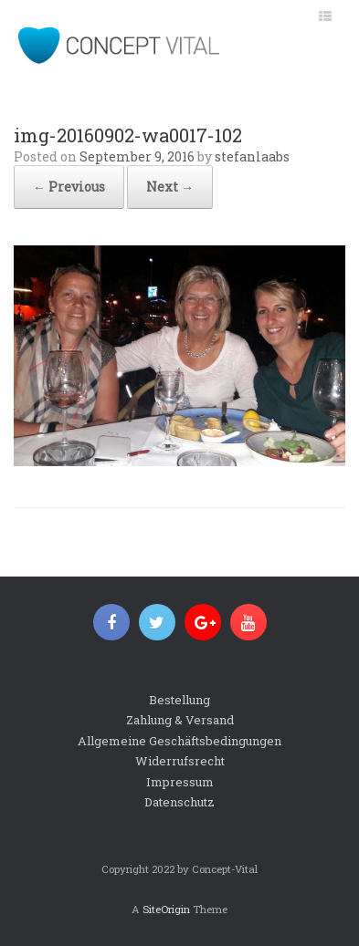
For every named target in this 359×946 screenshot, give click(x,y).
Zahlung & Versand (180, 720)
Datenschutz (179, 802)
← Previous (69, 186)
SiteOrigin (166, 909)
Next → (170, 186)
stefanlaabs (252, 156)
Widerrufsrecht (180, 761)
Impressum (180, 782)
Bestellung (179, 699)
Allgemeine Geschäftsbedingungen (179, 741)
